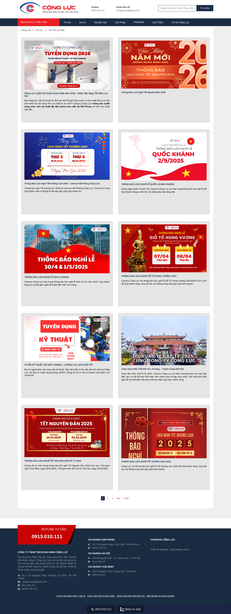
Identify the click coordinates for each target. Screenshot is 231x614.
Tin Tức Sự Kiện (57, 30)
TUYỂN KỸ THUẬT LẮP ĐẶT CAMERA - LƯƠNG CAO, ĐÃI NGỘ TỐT (58, 365)
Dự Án (82, 22)
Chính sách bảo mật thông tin (131, 596)
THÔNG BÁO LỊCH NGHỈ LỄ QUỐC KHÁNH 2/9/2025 (147, 184)
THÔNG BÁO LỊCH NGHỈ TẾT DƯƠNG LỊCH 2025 (146, 461)
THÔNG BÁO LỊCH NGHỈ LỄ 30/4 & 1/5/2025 (46, 277)
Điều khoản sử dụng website (160, 596)
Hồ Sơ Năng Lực (180, 22)
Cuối (126, 498)
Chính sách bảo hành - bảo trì (71, 596)
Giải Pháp (120, 22)
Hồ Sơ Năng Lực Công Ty (77, 30)
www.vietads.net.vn (179, 549)
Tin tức (67, 22)
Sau (118, 498)
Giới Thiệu (157, 22)
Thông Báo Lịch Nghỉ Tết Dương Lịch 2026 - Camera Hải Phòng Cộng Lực (62, 183)
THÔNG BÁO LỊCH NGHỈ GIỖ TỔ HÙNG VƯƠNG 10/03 (148, 276)
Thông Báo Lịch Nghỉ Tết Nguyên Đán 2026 (143, 92)
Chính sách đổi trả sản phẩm (101, 596)
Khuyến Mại (100, 22)
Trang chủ (26, 30)
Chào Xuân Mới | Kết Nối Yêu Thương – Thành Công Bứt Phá (152, 369)
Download (139, 22)
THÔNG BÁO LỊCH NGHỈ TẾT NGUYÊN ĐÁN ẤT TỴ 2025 (52, 461)
